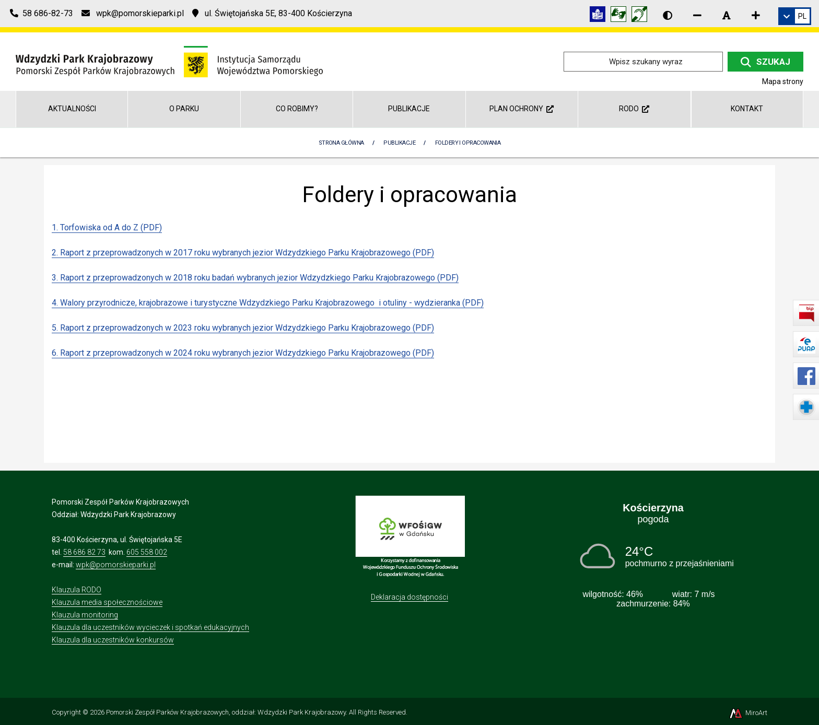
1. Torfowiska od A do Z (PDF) (107, 227)
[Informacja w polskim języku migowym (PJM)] (641, 16)
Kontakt (747, 108)
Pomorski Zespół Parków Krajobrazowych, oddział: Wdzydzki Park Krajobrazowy (226, 712)
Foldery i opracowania (467, 142)
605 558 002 (146, 552)
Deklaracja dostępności (409, 597)
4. (56, 303)
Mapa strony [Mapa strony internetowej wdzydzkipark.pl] (782, 81)
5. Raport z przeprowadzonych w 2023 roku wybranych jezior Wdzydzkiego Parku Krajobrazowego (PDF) (243, 328)
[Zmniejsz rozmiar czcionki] (697, 15)
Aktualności (72, 108)
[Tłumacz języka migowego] (621, 16)
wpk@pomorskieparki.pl (116, 564)
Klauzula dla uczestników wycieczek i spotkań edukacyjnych (150, 627)
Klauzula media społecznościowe (107, 602)
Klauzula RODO (76, 590)
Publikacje (409, 108)
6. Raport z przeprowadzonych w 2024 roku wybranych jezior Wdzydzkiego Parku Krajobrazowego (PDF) (243, 353)
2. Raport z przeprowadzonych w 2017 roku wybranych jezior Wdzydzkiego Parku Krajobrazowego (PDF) (243, 253)
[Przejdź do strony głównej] (169, 61)
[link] (794, 16)
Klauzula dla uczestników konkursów (113, 640)
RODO (634, 108)
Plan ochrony (521, 108)
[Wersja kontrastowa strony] (667, 15)
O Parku (184, 108)
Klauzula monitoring (85, 615)
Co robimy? (297, 108)
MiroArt (747, 713)
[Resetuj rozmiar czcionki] (726, 15)
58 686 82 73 (84, 552)
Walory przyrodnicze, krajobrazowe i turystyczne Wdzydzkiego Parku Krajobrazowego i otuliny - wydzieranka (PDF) (272, 303)
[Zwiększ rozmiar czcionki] (755, 15)
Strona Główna (341, 142)
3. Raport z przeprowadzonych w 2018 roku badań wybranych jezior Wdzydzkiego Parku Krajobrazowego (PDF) (255, 278)
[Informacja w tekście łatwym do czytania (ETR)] (600, 16)
